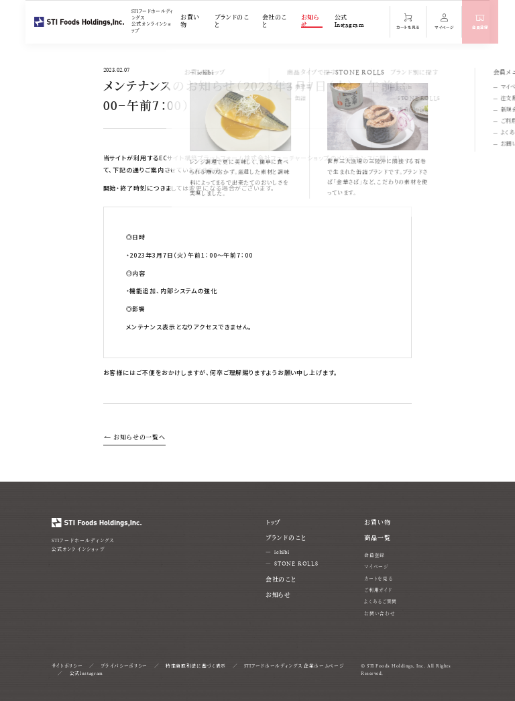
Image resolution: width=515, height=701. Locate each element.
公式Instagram (349, 21)
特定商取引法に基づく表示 (196, 666)
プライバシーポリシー (124, 666)
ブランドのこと (232, 21)
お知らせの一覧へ (134, 437)
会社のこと (274, 21)
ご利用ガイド (378, 590)
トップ (273, 522)
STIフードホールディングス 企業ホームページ (293, 666)
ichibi (282, 552)
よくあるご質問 (380, 601)
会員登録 (374, 555)
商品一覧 (377, 538)
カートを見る (378, 579)
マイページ (376, 567)
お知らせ (310, 21)
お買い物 (189, 21)
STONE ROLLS (296, 564)
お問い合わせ (379, 613)
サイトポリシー (67, 666)
